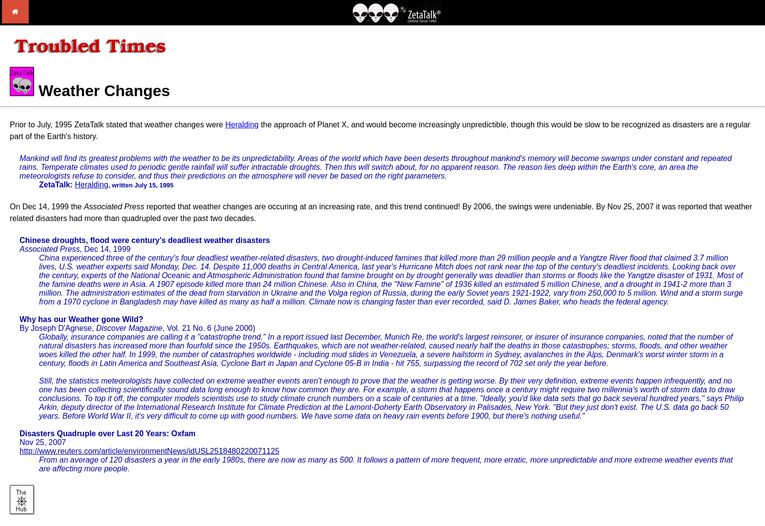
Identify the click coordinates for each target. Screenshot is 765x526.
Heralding (242, 125)
